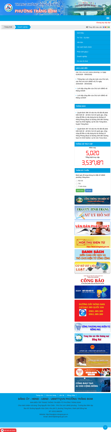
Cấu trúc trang (51, 395)
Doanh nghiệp (82, 56)
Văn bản (80, 42)
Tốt (78, 184)
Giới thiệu (80, 33)
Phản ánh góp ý (82, 52)
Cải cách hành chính (84, 47)
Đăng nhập (71, 395)
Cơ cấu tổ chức (82, 61)
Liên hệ (61, 395)
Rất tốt (79, 181)
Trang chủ (39, 395)
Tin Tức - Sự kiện (83, 38)
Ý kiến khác (81, 186)
